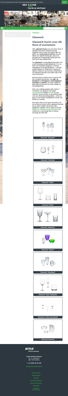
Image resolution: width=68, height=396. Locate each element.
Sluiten (65, 2)
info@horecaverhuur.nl (34, 366)
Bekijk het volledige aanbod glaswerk (45, 109)
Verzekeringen (36, 375)
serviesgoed (36, 92)
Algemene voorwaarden (36, 388)
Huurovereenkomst (36, 380)
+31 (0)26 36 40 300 (34, 363)
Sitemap (36, 378)
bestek (51, 92)
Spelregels (36, 385)
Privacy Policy (36, 373)
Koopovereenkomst (36, 383)
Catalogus (35, 33)
